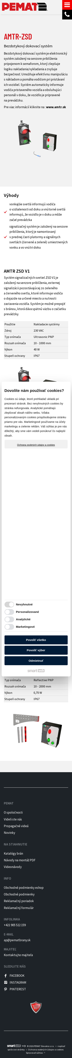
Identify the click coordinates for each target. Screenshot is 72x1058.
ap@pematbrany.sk (17, 940)
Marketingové (25, 626)
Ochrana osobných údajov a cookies (36, 445)
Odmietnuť (36, 660)
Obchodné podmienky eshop (24, 888)
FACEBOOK (17, 975)
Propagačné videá (16, 826)
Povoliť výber (36, 650)
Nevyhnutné (24, 604)
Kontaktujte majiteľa (18, 955)
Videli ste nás (13, 819)
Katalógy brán (13, 853)
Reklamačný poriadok (19, 901)
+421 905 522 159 (15, 925)
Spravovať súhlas (34, 1052)
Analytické (23, 619)
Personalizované (27, 611)
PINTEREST (18, 989)
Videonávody (13, 867)
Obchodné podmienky (19, 894)
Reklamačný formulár (19, 908)
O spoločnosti (13, 812)
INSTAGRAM (18, 982)
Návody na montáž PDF (20, 860)
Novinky (9, 833)
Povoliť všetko (36, 639)
